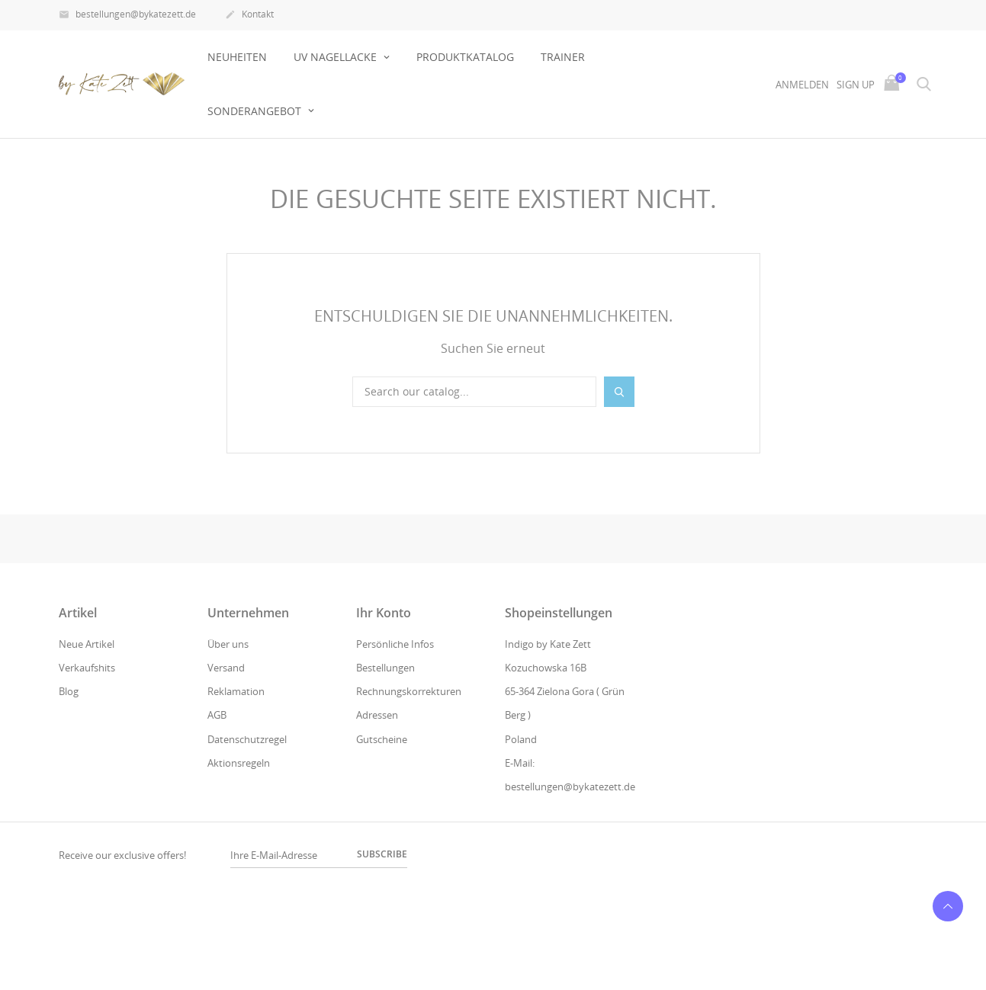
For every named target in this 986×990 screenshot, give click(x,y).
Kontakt (249, 15)
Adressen (377, 715)
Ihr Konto (383, 612)
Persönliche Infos (395, 644)
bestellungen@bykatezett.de (127, 15)
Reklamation (236, 691)
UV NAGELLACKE (337, 57)
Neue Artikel (86, 644)
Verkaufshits (87, 667)
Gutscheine (381, 739)
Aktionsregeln (238, 763)
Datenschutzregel (247, 739)
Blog (69, 691)
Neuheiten (237, 57)
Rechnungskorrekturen (408, 691)
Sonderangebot (255, 111)
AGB (216, 715)
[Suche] (474, 391)
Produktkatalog (465, 57)
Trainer (563, 57)
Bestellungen (385, 667)
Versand (226, 667)
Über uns (228, 644)
